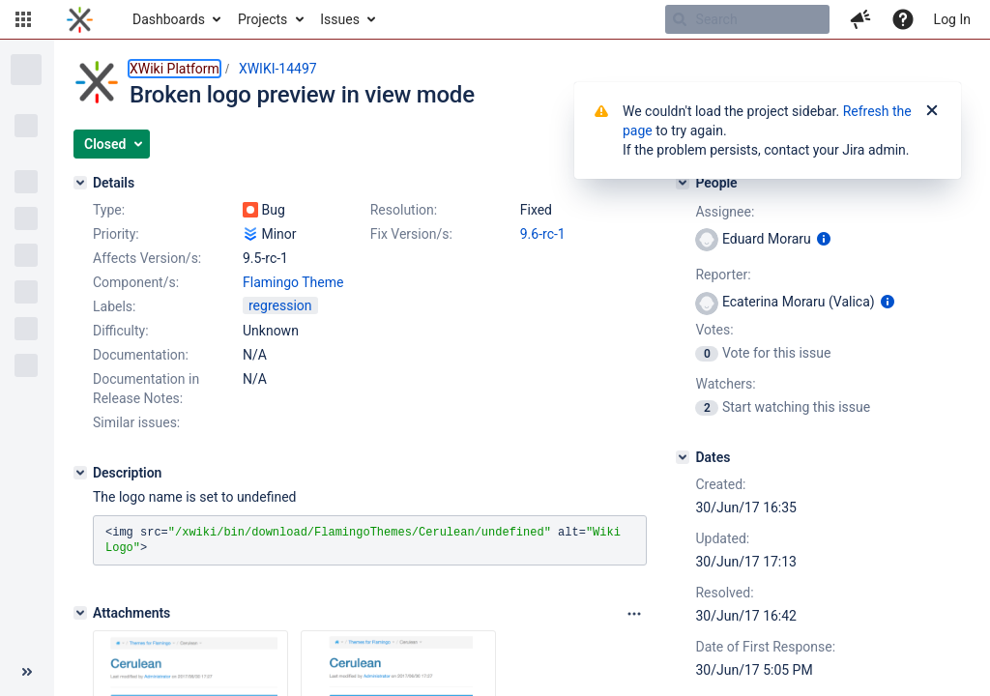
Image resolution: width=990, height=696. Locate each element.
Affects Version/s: (147, 258)
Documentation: (141, 354)
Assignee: (724, 211)
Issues (340, 19)
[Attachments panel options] (634, 613)
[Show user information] (823, 238)
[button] (23, 19)
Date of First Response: (765, 646)
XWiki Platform (174, 68)
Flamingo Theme (293, 282)
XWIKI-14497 (278, 68)
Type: (109, 210)
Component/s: (136, 282)
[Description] (80, 472)
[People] (682, 182)
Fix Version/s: (411, 234)
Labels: (114, 306)
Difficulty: (121, 330)
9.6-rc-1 (543, 234)
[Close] (932, 111)
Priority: (116, 234)
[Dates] (682, 457)
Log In (952, 19)
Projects (262, 19)
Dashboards (168, 19)
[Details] (80, 182)
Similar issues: (136, 422)
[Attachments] (80, 613)
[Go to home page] (79, 19)
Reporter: (722, 274)
